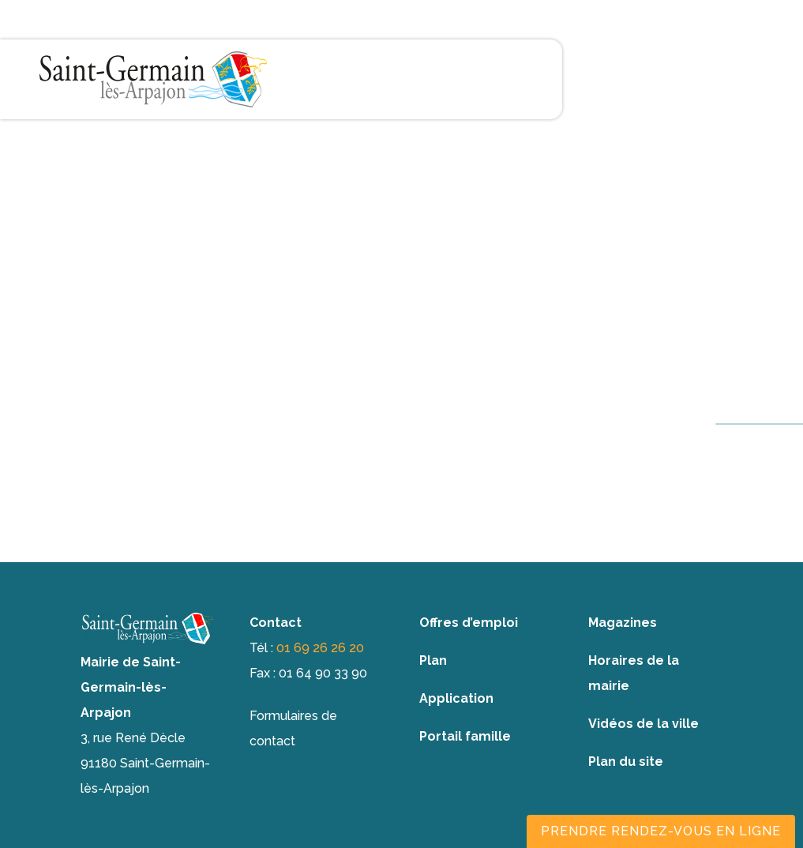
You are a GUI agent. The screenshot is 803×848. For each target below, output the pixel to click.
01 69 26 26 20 (320, 647)
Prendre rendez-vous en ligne (661, 831)
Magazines (622, 622)
